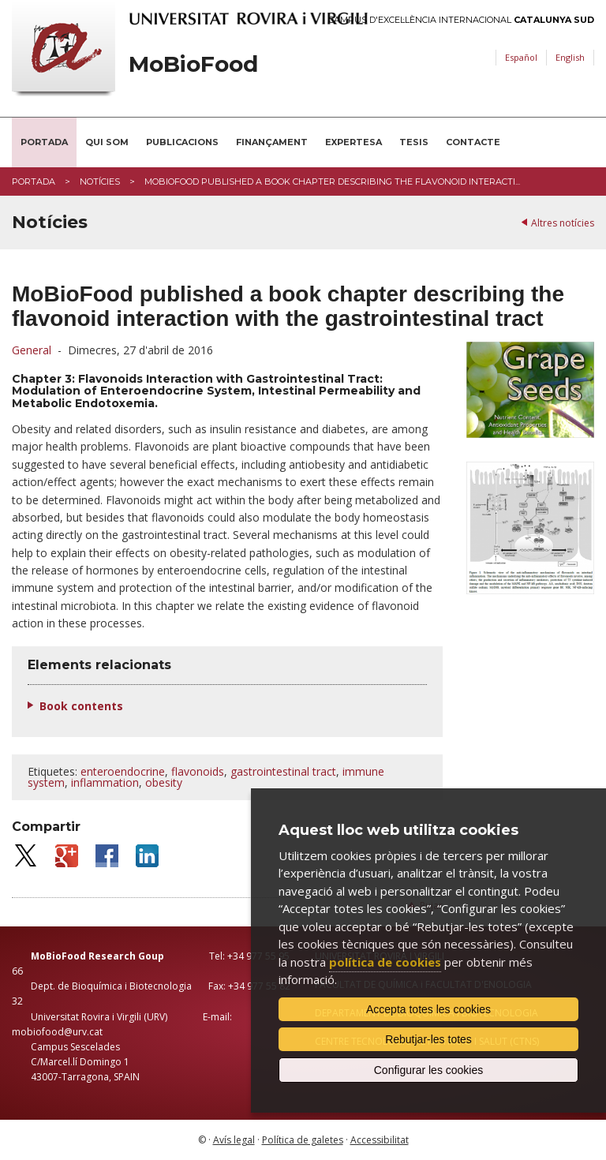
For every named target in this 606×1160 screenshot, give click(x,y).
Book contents (81, 705)
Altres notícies (562, 223)
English (570, 57)
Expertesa (353, 142)
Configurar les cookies (429, 1070)
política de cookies (385, 962)
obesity (163, 782)
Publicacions (182, 142)
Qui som (107, 142)
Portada (44, 142)
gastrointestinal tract (283, 771)
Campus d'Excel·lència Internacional (461, 20)
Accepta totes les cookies (428, 1009)
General (31, 349)
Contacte (473, 142)
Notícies (100, 181)
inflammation (105, 782)
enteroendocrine (122, 771)
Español (521, 57)
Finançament (272, 142)
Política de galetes (302, 1140)
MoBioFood (193, 64)
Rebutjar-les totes (428, 1039)
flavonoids (197, 771)
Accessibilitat (379, 1140)
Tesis (413, 142)
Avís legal (234, 1140)
